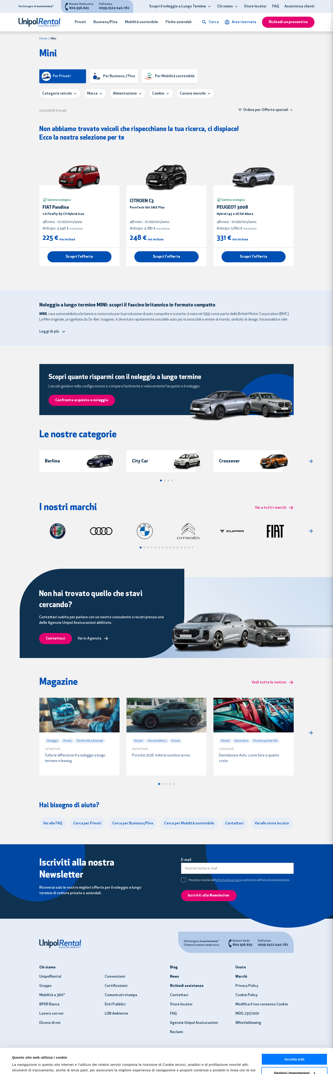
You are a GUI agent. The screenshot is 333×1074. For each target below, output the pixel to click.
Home (43, 38)
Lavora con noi (51, 1014)
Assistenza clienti (299, 6)
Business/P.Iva (105, 22)
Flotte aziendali (178, 22)
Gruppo (45, 986)
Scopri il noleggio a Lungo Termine (177, 6)
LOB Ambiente (116, 1014)
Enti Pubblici (115, 1004)
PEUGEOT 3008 (232, 207)
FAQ (275, 6)
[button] (209, 6)
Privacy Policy (246, 986)
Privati (80, 22)
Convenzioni (115, 977)
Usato (240, 967)
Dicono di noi (49, 1023)
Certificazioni (116, 986)
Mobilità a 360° (52, 995)
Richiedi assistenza (187, 986)
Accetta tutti (294, 1035)
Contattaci (179, 995)
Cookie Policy (246, 995)
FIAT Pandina (56, 207)
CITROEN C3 (142, 201)
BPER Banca (49, 1004)
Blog (174, 967)
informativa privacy (228, 880)
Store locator (255, 6)
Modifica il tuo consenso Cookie (261, 1004)
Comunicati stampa (121, 995)
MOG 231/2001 (247, 1014)
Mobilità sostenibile (141, 22)
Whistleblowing (248, 1023)
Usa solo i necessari (294, 1063)
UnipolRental (50, 977)
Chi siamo (225, 6)
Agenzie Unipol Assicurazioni (194, 1023)
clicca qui (160, 1052)
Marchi (241, 977)
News (174, 977)
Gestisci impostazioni (294, 1049)
